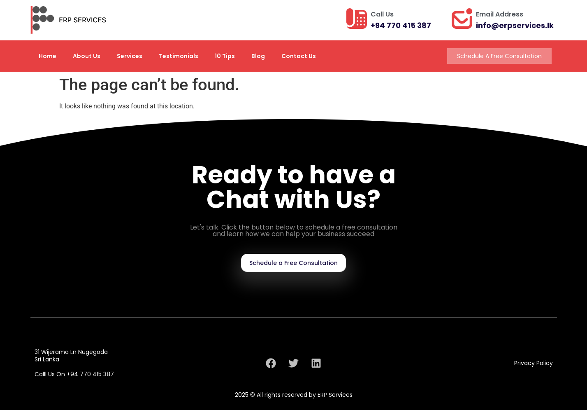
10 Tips (225, 56)
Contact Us (298, 56)
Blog (258, 56)
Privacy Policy (533, 363)
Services (129, 56)
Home (47, 56)
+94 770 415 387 (401, 25)
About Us (86, 56)
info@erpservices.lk (515, 25)
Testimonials (178, 56)
